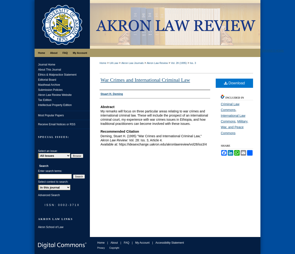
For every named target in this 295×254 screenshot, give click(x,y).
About (114, 242)
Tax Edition (45, 100)
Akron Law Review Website (55, 95)
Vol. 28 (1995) (179, 63)
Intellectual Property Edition (55, 105)
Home (103, 63)
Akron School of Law (50, 227)
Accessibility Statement (170, 242)
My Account (142, 242)
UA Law (113, 63)
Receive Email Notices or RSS (56, 124)
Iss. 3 (193, 63)
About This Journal (49, 69)
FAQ (126, 242)
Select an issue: (48, 151)
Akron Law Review (157, 63)
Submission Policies (50, 89)
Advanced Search (49, 195)
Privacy (101, 248)
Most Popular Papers (51, 115)
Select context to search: (53, 181)
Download (234, 83)
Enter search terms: (50, 171)
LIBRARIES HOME (272, 50)
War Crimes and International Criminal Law (145, 80)
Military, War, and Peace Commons (234, 127)
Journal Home (46, 64)
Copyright (114, 248)
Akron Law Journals (132, 63)
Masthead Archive (49, 84)
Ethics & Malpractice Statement (57, 74)
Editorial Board (47, 79)
